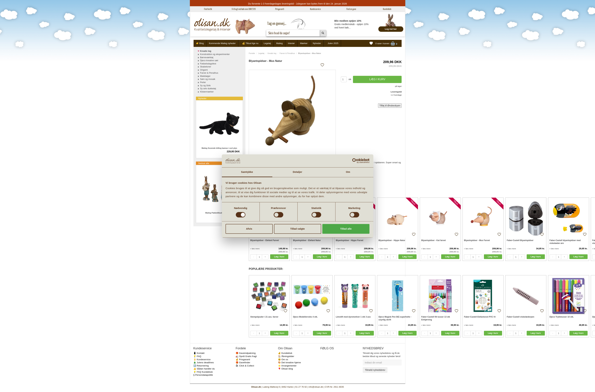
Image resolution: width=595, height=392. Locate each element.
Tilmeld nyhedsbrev (375, 370)
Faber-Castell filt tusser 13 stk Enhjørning (435, 318)
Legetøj (267, 43)
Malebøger (205, 76)
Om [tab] (348, 171)
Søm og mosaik (207, 79)
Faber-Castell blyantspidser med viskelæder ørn (565, 241)
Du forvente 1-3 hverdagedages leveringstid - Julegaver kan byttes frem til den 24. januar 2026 (297, 3)
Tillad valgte (297, 228)
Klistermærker (207, 91)
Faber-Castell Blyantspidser (520, 240)
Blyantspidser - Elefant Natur (307, 240)
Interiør (291, 43)
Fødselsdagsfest (208, 63)
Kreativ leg (272, 53)
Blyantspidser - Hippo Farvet (349, 240)
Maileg (279, 43)
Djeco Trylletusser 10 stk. (562, 317)
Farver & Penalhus (287, 53)
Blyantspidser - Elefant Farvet (264, 240)
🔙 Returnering (201, 365)
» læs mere (255, 249)
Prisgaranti (279, 9)
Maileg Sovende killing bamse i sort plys (219, 148)
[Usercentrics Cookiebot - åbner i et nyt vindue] (354, 160)
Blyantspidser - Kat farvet (433, 240)
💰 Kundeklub (285, 353)
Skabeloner (205, 66)
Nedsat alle (203, 163)
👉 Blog (200, 43)
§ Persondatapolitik (203, 375)
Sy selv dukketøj (208, 88)
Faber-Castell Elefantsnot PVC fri (480, 317)
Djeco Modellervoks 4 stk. (305, 317)
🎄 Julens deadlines (203, 362)
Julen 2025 (333, 43)
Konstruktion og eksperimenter (215, 54)
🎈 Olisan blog (285, 368)
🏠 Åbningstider (286, 356)
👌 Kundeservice (202, 359)
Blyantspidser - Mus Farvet (477, 240)
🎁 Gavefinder (243, 362)
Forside (252, 53)
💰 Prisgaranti (243, 359)
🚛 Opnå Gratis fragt (246, 356)
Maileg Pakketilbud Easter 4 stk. (219, 213)
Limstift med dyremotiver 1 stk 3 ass (353, 317)
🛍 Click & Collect (245, 365)
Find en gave (351, 9)
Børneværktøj (206, 57)
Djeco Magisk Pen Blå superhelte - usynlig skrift (395, 318)
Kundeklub (387, 9)
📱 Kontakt (199, 353)
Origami (204, 70)
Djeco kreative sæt (209, 60)
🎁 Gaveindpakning (246, 353)
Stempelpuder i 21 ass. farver (264, 317)
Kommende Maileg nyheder (222, 43)
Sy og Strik (205, 85)
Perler (203, 82)
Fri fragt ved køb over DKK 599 (244, 9)
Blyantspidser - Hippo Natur (392, 240)
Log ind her (391, 29)
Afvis (249, 228)
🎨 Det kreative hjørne (289, 362)
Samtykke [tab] (247, 171)
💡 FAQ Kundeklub (203, 372)
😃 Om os (283, 359)
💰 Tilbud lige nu (250, 43)
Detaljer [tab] (297, 171)
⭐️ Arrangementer (287, 365)
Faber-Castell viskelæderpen (520, 317)
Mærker (304, 43)
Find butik (208, 9)
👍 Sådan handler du (204, 368)
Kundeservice (315, 9)
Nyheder (317, 43)
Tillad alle (346, 228)
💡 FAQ (197, 356)
